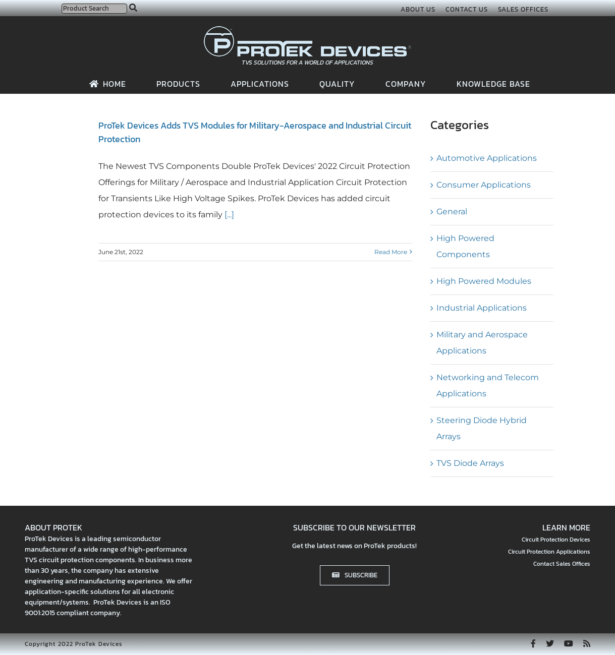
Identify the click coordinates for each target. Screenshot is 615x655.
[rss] (586, 643)
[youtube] (568, 643)
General (451, 211)
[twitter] (550, 643)
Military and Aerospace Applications (482, 342)
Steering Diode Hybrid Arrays (481, 428)
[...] (228, 214)
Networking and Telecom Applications (487, 385)
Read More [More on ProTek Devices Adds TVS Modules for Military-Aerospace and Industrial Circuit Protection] (390, 252)
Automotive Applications (486, 158)
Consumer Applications (483, 185)
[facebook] (533, 643)
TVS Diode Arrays (470, 463)
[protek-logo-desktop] (307, 30)
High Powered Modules (483, 281)
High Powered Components (465, 246)
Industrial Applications (481, 308)
